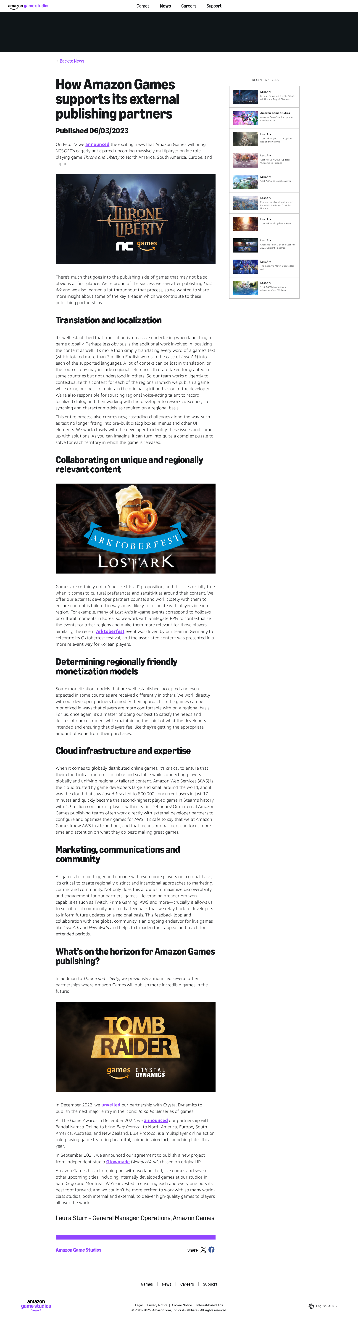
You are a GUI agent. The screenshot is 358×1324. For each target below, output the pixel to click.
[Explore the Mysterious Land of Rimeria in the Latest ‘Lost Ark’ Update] (264, 203)
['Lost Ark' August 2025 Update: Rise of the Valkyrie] (264, 139)
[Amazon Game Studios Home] (28, 7)
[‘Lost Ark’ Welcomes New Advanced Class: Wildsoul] (264, 288)
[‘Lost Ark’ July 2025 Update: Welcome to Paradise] (264, 160)
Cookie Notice (182, 1305)
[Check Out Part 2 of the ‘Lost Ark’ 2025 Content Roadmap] (264, 245)
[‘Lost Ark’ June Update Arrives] (264, 181)
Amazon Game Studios (78, 1250)
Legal (139, 1305)
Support (214, 6)
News (165, 6)
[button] (136, 219)
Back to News (72, 61)
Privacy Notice (157, 1305)
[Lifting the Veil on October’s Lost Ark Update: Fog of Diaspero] (264, 97)
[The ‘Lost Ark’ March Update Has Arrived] (264, 266)
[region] (265, 188)
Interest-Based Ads (209, 1305)
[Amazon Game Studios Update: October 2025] (264, 118)
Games (143, 6)
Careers (188, 6)
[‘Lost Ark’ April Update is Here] (264, 224)
